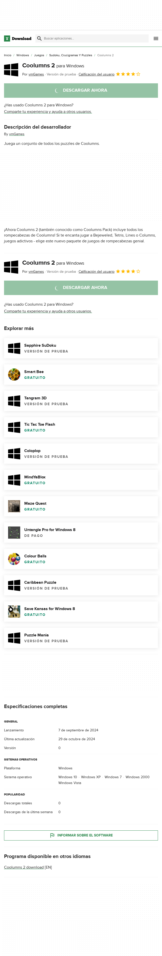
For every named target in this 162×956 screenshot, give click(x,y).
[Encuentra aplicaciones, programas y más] (92, 38)
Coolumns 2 (53, 65)
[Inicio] (7, 55)
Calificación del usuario (110, 73)
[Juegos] (39, 55)
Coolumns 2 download (24, 867)
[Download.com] (17, 38)
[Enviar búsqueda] (39, 38)
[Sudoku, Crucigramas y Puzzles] (70, 55)
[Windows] (22, 55)
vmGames (17, 134)
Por (33, 74)
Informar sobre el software (81, 835)
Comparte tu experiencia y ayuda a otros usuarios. (48, 111)
